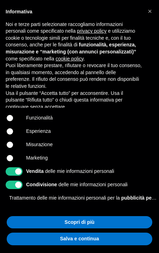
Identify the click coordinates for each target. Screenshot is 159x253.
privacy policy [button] (91, 31)
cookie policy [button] (70, 58)
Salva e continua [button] (79, 238)
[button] (149, 11)
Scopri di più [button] (79, 222)
